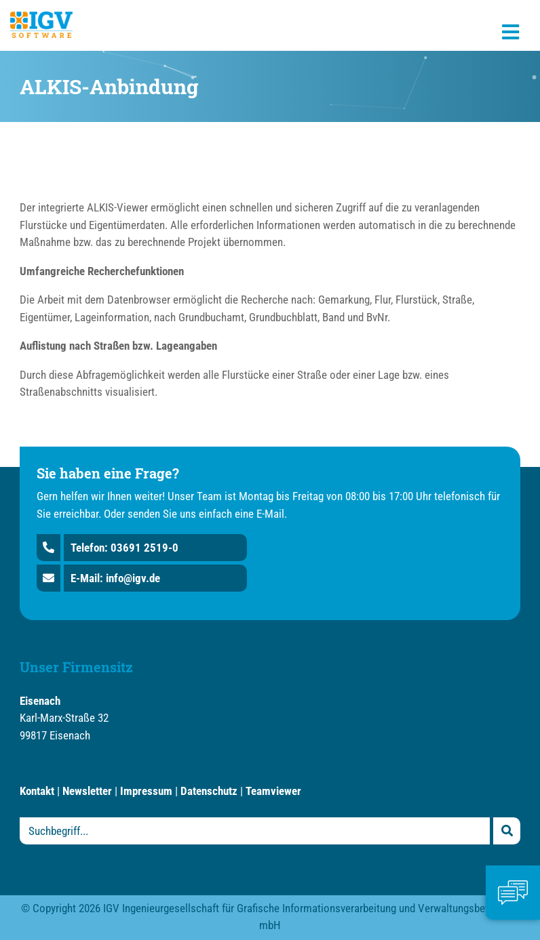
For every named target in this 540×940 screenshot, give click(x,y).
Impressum (146, 791)
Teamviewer (273, 791)
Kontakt (37, 791)
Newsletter (87, 791)
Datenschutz (208, 791)
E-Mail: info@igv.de (115, 578)
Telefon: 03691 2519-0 (124, 547)
